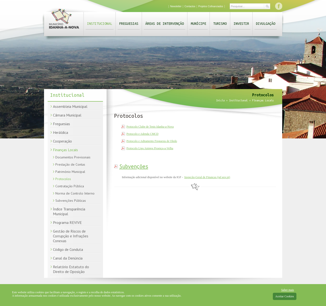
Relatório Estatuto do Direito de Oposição (71, 269)
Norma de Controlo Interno (75, 193)
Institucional (99, 24)
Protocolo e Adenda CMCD (143, 134)
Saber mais (287, 290)
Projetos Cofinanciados (210, 6)
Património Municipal (70, 171)
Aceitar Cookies (284, 296)
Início (220, 100)
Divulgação (265, 24)
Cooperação (62, 141)
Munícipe (198, 24)
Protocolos (63, 179)
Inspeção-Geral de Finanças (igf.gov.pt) (207, 177)
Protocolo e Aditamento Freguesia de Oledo (152, 141)
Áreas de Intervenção (164, 24)
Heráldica (60, 132)
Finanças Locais (65, 149)
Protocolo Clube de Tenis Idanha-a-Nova (150, 126)
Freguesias (128, 24)
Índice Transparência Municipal (69, 211)
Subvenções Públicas (70, 200)
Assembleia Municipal (70, 106)
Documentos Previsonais (72, 157)
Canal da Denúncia (68, 258)
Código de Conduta (68, 249)
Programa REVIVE (67, 222)
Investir (241, 24)
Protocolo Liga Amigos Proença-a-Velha (150, 148)
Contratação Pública (69, 186)
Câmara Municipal (67, 115)
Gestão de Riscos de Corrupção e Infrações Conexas (70, 236)
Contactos (190, 6)
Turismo (220, 24)
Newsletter (175, 6)
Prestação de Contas (70, 164)
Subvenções (133, 166)
